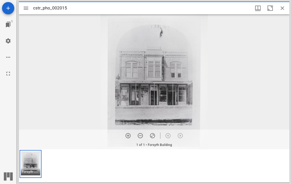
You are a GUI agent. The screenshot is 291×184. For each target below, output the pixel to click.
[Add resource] (8, 8)
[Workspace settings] (8, 41)
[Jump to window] (8, 24)
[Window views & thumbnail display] (258, 8)
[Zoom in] (128, 136)
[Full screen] (8, 73)
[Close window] (282, 8)
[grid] (154, 165)
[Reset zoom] (152, 136)
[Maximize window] (270, 8)
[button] (30, 164)
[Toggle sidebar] (26, 8)
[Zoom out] (140, 136)
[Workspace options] (8, 57)
